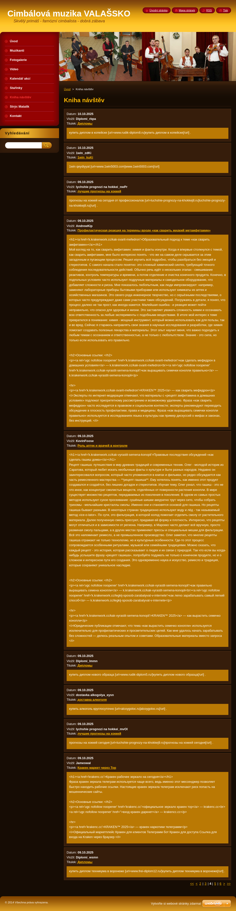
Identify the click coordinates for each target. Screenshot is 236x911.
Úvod (67, 89)
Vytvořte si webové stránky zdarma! (176, 903)
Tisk (225, 10)
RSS (209, 10)
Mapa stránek (187, 10)
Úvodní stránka (158, 10)
